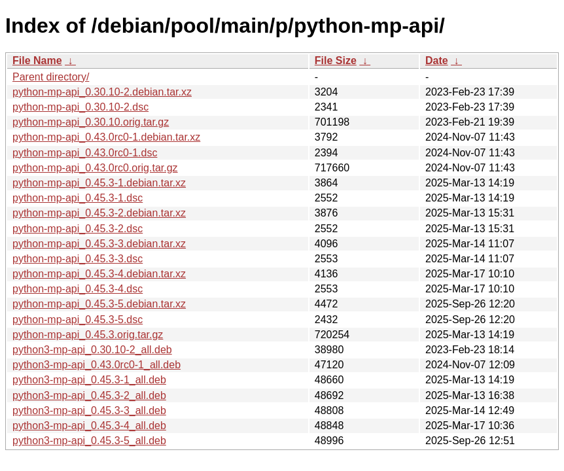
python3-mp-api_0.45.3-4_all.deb (89, 425)
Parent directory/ (50, 76)
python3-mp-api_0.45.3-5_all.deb (89, 440)
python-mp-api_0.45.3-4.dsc (77, 288)
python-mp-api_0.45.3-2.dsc (77, 228)
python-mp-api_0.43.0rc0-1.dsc (84, 152)
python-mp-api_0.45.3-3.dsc (77, 258)
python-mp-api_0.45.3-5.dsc (77, 319)
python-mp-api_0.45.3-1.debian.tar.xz (99, 182)
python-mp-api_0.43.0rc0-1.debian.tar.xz (106, 137)
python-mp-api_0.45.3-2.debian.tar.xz (99, 212)
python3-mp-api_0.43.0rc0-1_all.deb (96, 364)
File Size (336, 60)
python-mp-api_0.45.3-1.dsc (77, 197)
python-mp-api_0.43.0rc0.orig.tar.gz (95, 167)
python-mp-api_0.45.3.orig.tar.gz (87, 334)
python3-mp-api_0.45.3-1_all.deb (89, 379)
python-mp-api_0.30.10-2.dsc (80, 107)
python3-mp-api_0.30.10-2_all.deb (92, 349)
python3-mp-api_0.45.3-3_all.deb (89, 410)
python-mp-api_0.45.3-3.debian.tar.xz (99, 243)
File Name (37, 60)
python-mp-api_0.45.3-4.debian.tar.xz (99, 273)
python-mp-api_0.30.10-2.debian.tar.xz (102, 91)
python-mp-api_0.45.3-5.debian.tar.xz (99, 303)
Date (436, 60)
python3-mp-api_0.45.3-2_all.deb (89, 395)
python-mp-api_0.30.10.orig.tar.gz (90, 122)
